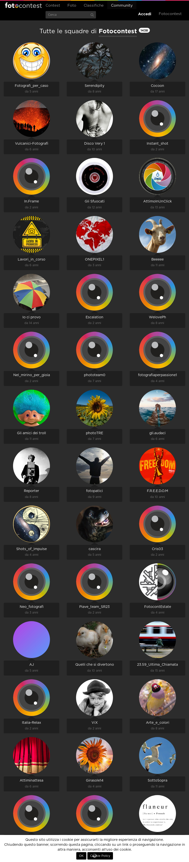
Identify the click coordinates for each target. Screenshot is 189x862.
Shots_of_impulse (31, 549)
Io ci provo (31, 317)
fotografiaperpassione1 (157, 375)
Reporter (31, 491)
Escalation (94, 317)
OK (81, 855)
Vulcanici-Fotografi (31, 143)
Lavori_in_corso (31, 259)
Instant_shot (157, 143)
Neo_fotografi (32, 607)
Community (122, 5)
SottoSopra (157, 780)
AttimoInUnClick (157, 201)
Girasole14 (94, 780)
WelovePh (157, 317)
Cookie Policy (100, 855)
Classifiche (94, 5)
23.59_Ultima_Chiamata (157, 664)
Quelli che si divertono (94, 664)
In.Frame (31, 201)
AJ (31, 664)
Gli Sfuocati (95, 201)
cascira (95, 549)
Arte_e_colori (157, 722)
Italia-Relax (31, 722)
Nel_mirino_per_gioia (31, 375)
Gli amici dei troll (31, 433)
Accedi (144, 14)
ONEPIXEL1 (94, 259)
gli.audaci (157, 433)
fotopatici (94, 491)
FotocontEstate (157, 607)
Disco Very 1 (94, 143)
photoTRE (94, 433)
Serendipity (94, 86)
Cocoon (157, 86)
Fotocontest (23, 5)
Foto (71, 5)
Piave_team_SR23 (94, 607)
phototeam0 (94, 375)
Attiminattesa (31, 780)
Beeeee (157, 259)
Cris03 (157, 549)
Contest (53, 5)
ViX (95, 722)
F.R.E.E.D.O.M (157, 491)
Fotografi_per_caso (31, 86)
